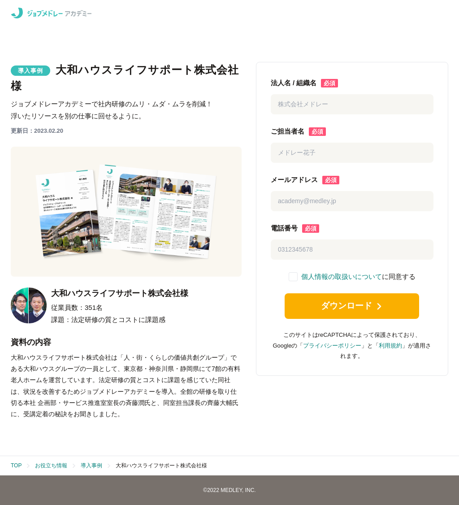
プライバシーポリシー (332, 347)
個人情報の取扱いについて (341, 276)
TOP (16, 465)
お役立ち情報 (51, 465)
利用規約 (390, 347)
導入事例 (91, 465)
